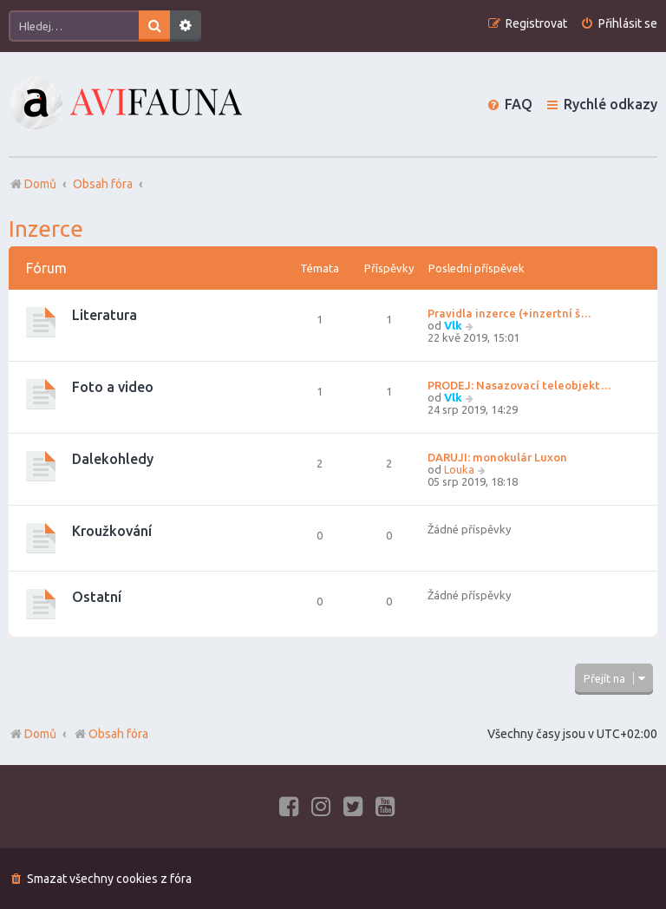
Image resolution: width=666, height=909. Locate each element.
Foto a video (112, 387)
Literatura (104, 315)
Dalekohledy (112, 459)
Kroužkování (112, 531)
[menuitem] (618, 23)
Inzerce (46, 228)
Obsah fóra (110, 734)
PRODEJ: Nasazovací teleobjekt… (519, 385)
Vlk (453, 325)
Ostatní (96, 597)
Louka (459, 469)
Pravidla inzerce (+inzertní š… (509, 313)
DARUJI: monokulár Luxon (497, 457)
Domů (40, 734)
